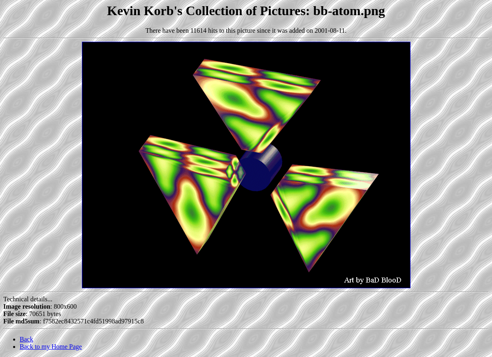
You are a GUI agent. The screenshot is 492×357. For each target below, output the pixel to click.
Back (26, 339)
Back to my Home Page (51, 346)
